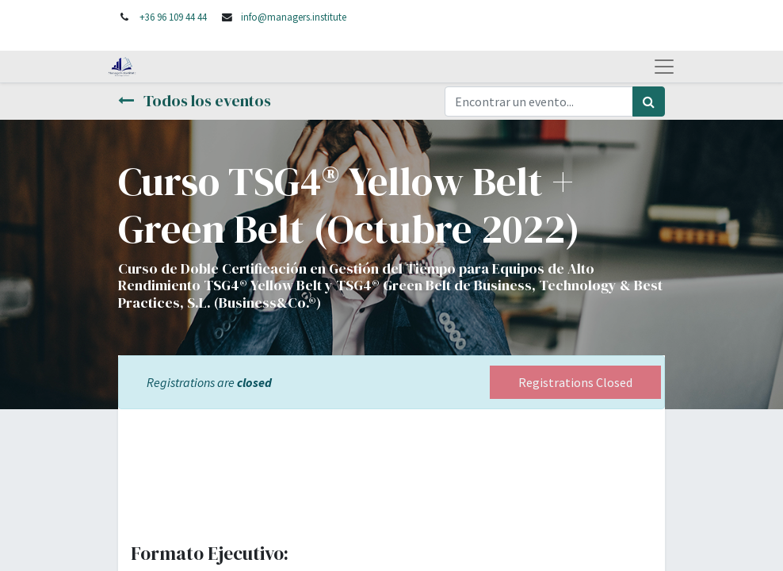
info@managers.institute (293, 16)
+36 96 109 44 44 (173, 16)
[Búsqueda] (648, 101)
